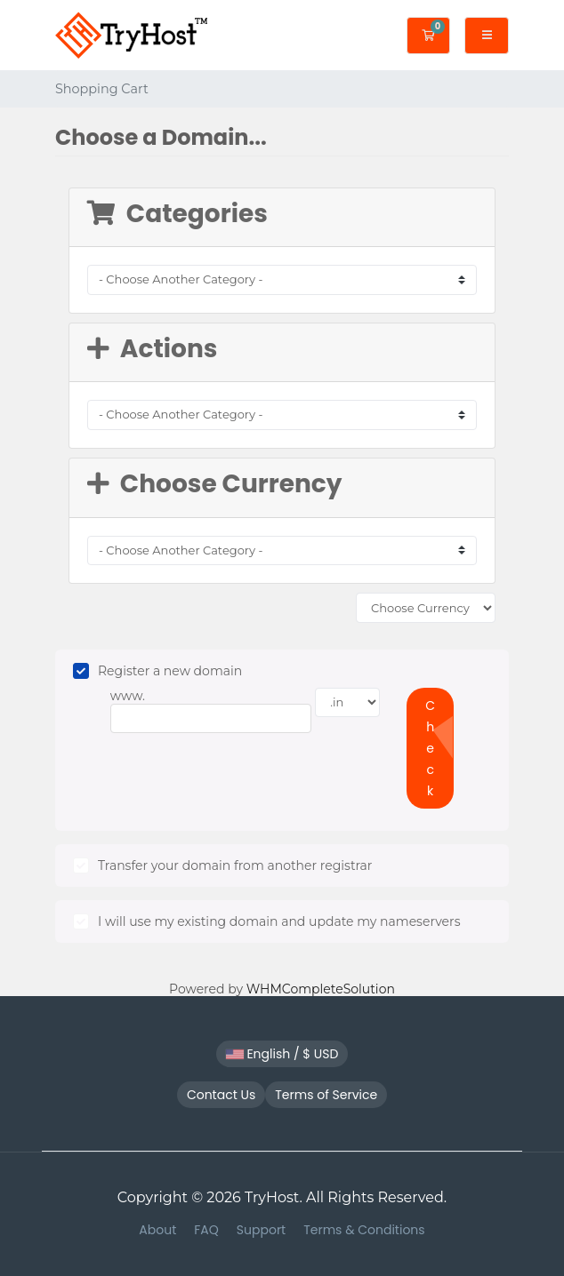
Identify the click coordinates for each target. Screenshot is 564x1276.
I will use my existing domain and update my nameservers (266, 921)
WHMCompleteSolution (320, 989)
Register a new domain (157, 671)
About (157, 1230)
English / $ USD (282, 1054)
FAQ (206, 1230)
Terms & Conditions (363, 1230)
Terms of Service (326, 1095)
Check (430, 748)
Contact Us (221, 1095)
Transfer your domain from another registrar (222, 865)
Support (261, 1230)
